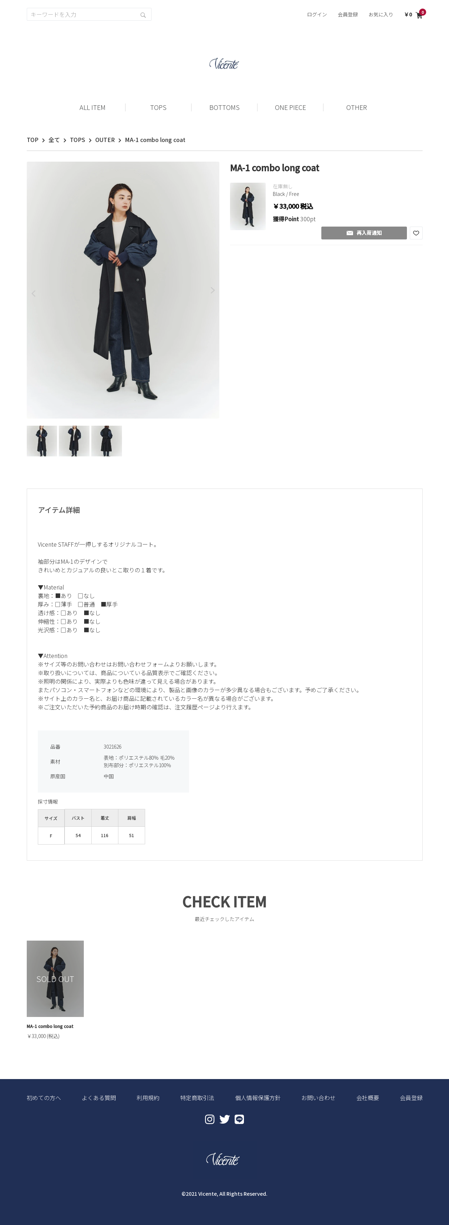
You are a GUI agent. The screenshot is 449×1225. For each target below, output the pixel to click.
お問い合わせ (318, 1097)
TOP (33, 139)
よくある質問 (99, 1097)
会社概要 (367, 1097)
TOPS (77, 139)
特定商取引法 (197, 1097)
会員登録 (348, 14)
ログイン (317, 14)
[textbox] (225, 628)
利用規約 (148, 1097)
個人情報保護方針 (258, 1097)
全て (54, 139)
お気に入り (380, 14)
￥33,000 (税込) (43, 1035)
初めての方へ (44, 1097)
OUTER (105, 139)
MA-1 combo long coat (50, 1026)
